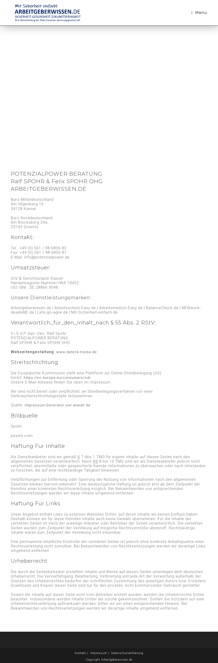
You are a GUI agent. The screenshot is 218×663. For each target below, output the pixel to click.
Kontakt (80, 653)
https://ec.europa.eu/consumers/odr (58, 377)
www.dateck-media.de (77, 352)
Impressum (98, 653)
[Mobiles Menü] (199, 12)
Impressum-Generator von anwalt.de (58, 405)
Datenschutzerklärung (127, 653)
